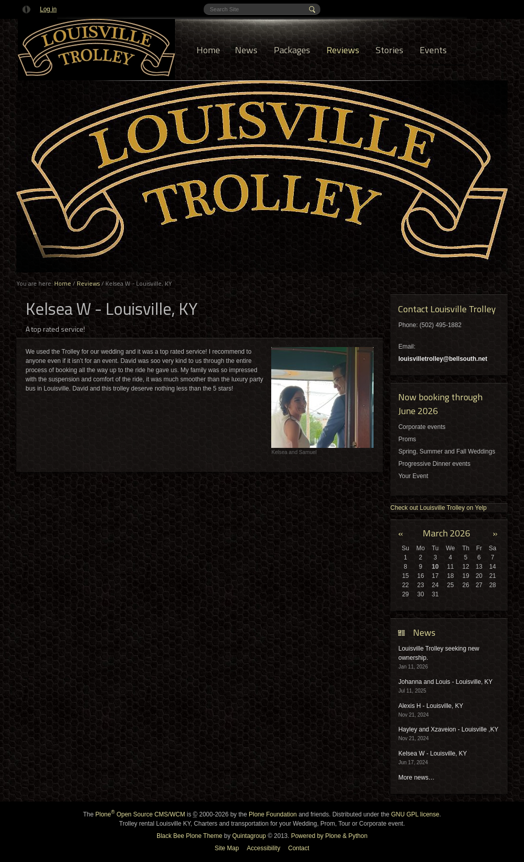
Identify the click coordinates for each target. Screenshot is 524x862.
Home (208, 50)
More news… (416, 777)
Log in (48, 9)
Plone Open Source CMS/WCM (140, 814)
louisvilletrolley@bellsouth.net (442, 358)
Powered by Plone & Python (329, 835)
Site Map (227, 848)
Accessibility (263, 848)
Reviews (342, 50)
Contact (298, 848)
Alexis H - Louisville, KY (430, 705)
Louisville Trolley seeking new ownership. (438, 653)
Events (433, 50)
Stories (389, 50)
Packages (292, 50)
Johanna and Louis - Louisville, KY (445, 681)
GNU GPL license (415, 814)
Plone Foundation (273, 814)
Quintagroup (249, 835)
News (246, 50)
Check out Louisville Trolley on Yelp (438, 507)
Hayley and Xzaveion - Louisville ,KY (448, 729)
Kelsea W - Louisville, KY (432, 753)
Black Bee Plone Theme (190, 835)
